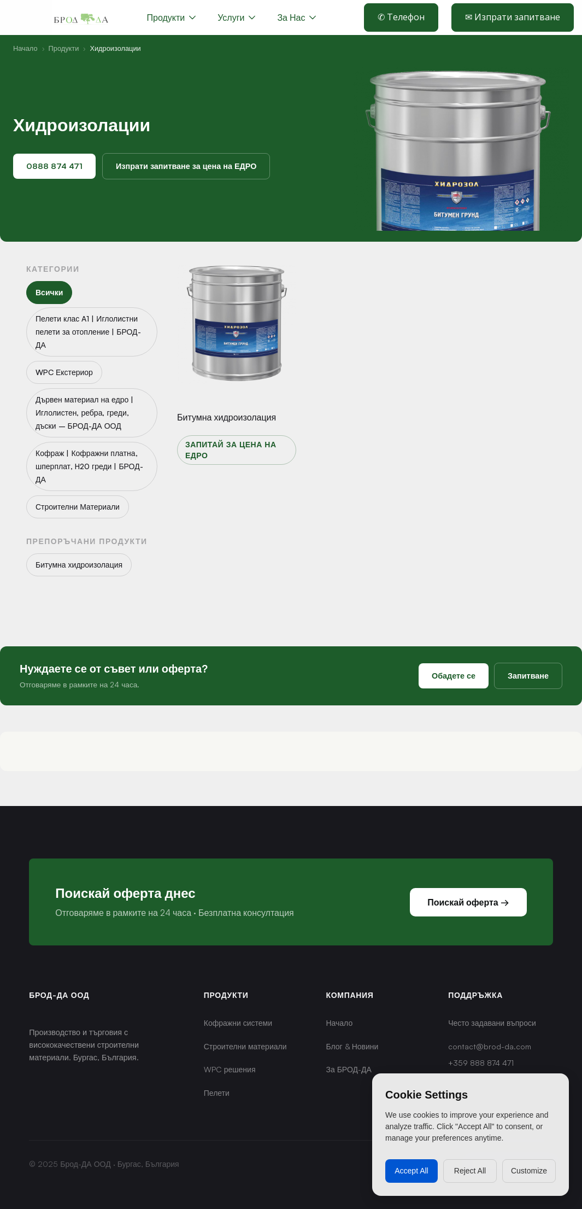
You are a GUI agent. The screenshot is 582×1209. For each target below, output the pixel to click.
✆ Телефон (401, 17)
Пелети (217, 1092)
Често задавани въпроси (492, 1022)
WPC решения (230, 1069)
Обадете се (453, 675)
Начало (25, 48)
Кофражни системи (238, 1022)
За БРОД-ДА (348, 1069)
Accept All (411, 1170)
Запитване (528, 675)
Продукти (64, 48)
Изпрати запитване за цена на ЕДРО (186, 166)
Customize (529, 1170)
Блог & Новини (352, 1046)
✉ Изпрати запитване (512, 17)
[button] (236, 17)
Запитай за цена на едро (231, 450)
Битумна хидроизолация (226, 417)
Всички (49, 292)
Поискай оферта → (468, 902)
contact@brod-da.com (489, 1046)
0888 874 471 (54, 166)
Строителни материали (245, 1046)
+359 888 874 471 (481, 1062)
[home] (81, 17)
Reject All (470, 1170)
